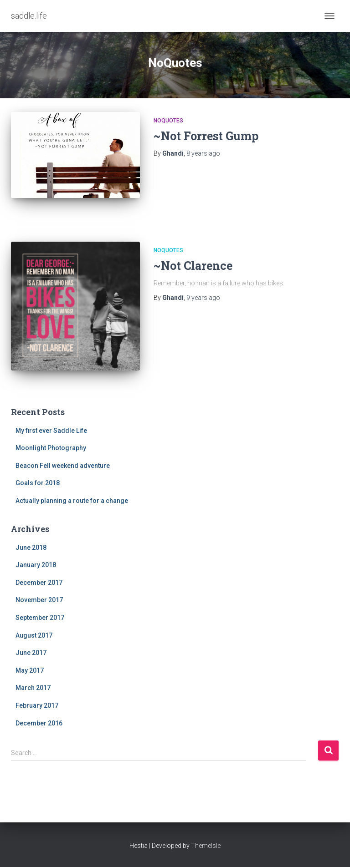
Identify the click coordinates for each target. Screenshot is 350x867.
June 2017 (30, 652)
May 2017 (29, 670)
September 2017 (39, 617)
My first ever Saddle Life (51, 430)
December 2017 (38, 582)
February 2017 (36, 705)
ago (203, 153)
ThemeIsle (206, 845)
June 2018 (30, 547)
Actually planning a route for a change (71, 500)
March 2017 (33, 687)
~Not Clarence (193, 265)
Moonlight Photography (50, 447)
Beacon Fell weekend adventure (62, 465)
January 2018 (35, 564)
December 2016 (38, 723)
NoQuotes (168, 120)
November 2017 (39, 599)
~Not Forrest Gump (206, 135)
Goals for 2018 (37, 483)
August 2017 (33, 635)
